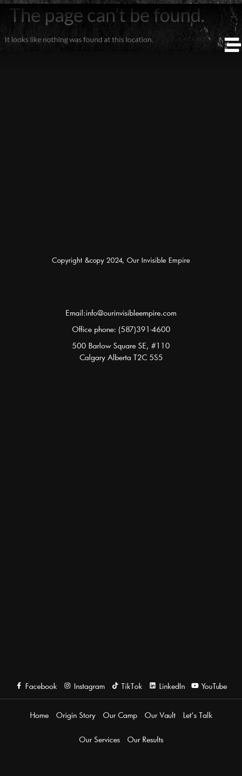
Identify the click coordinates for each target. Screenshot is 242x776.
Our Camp (120, 715)
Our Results (145, 739)
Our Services (99, 739)
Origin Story (75, 715)
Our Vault (160, 715)
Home (39, 715)
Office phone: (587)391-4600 (121, 329)
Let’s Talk (198, 715)
